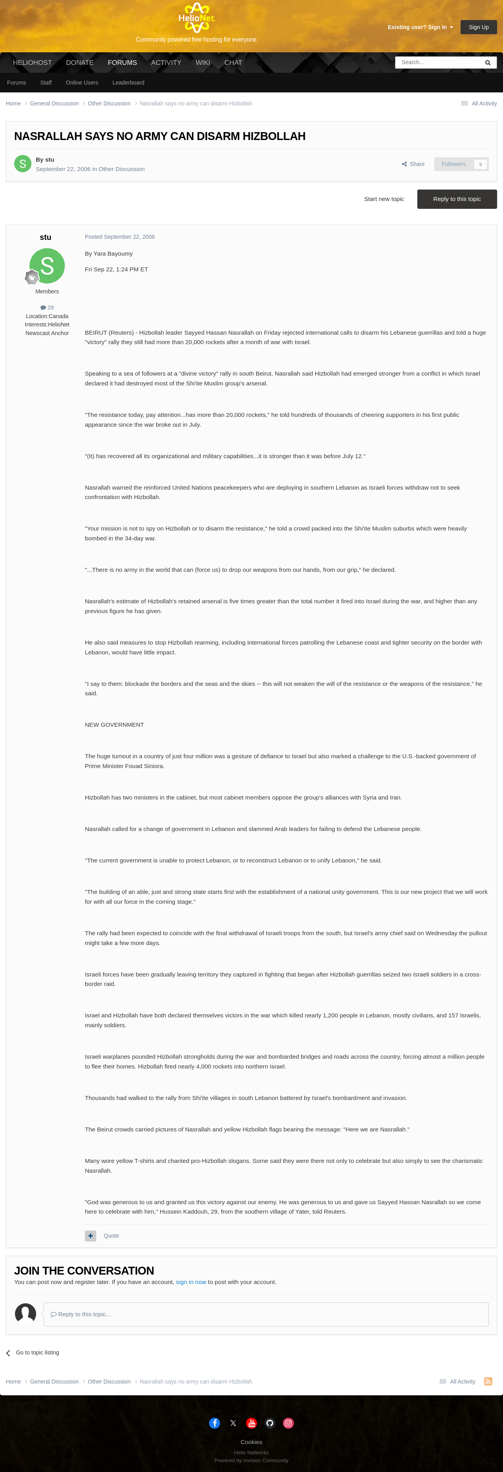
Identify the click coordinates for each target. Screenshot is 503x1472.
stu (49, 159)
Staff (45, 82)
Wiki (203, 62)
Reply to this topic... (81, 1314)
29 (47, 307)
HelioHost (32, 62)
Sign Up (479, 27)
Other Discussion (122, 169)
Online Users (82, 82)
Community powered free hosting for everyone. (197, 39)
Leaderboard (128, 82)
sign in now (191, 1282)
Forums (122, 66)
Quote (111, 1236)
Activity (166, 62)
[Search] (417, 62)
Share (413, 164)
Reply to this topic (457, 198)
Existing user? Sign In (420, 27)
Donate (80, 62)
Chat (233, 62)
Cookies (251, 1442)
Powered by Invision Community (251, 1460)
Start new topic (384, 198)
